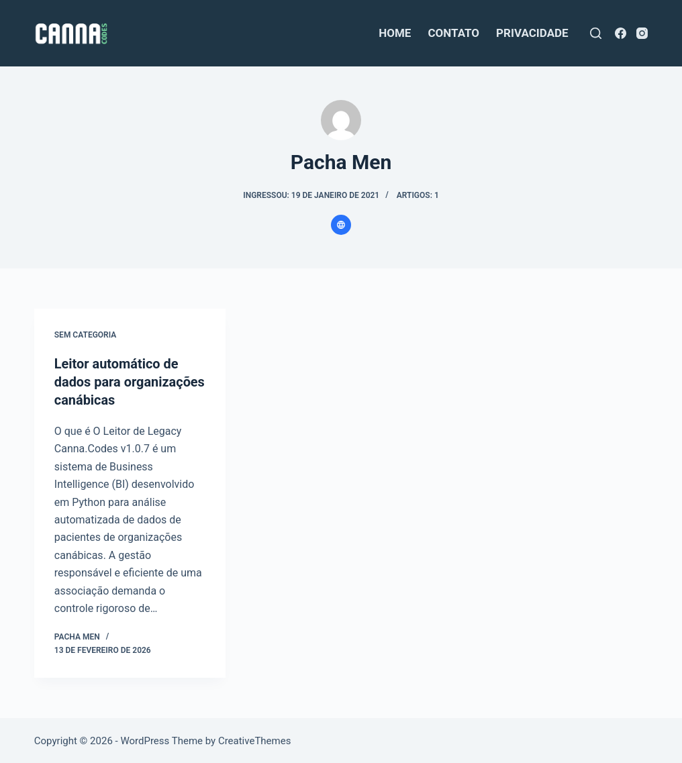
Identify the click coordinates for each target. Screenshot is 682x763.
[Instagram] (642, 33)
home (395, 33)
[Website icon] (341, 225)
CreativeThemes (254, 739)
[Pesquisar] (595, 33)
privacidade (532, 33)
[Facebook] (620, 33)
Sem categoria (85, 335)
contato (453, 33)
